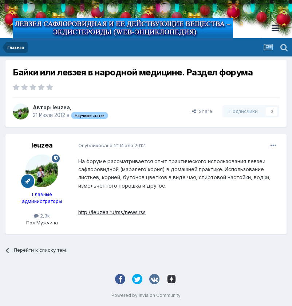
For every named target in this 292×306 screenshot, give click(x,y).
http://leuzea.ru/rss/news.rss (112, 212)
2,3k (42, 216)
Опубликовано (111, 145)
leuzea (61, 107)
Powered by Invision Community (146, 295)
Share (202, 111)
